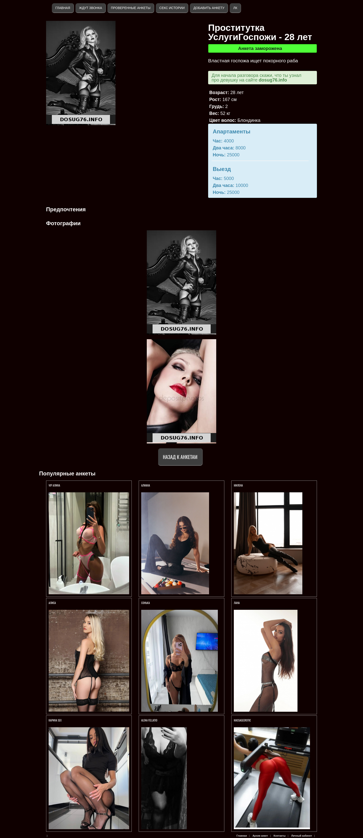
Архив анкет (260, 835)
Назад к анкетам (180, 456)
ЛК (235, 8)
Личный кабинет (301, 835)
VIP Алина (54, 485)
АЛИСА (52, 603)
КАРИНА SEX (55, 720)
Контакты (280, 835)
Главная (62, 8)
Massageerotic (242, 720)
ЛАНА (237, 603)
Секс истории (172, 8)
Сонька (145, 603)
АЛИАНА (146, 485)
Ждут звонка (90, 8)
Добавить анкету (208, 8)
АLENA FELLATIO (149, 720)
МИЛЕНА (239, 485)
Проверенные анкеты (130, 8)
